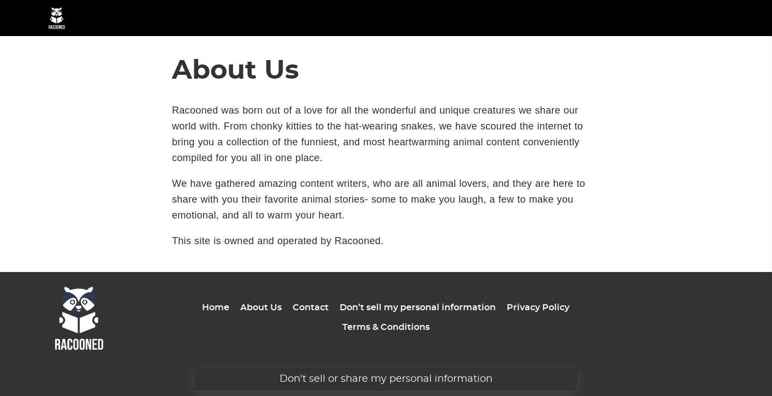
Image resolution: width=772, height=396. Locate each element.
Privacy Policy (538, 307)
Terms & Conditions (386, 327)
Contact (311, 307)
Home (215, 307)
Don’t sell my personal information (418, 307)
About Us (261, 307)
